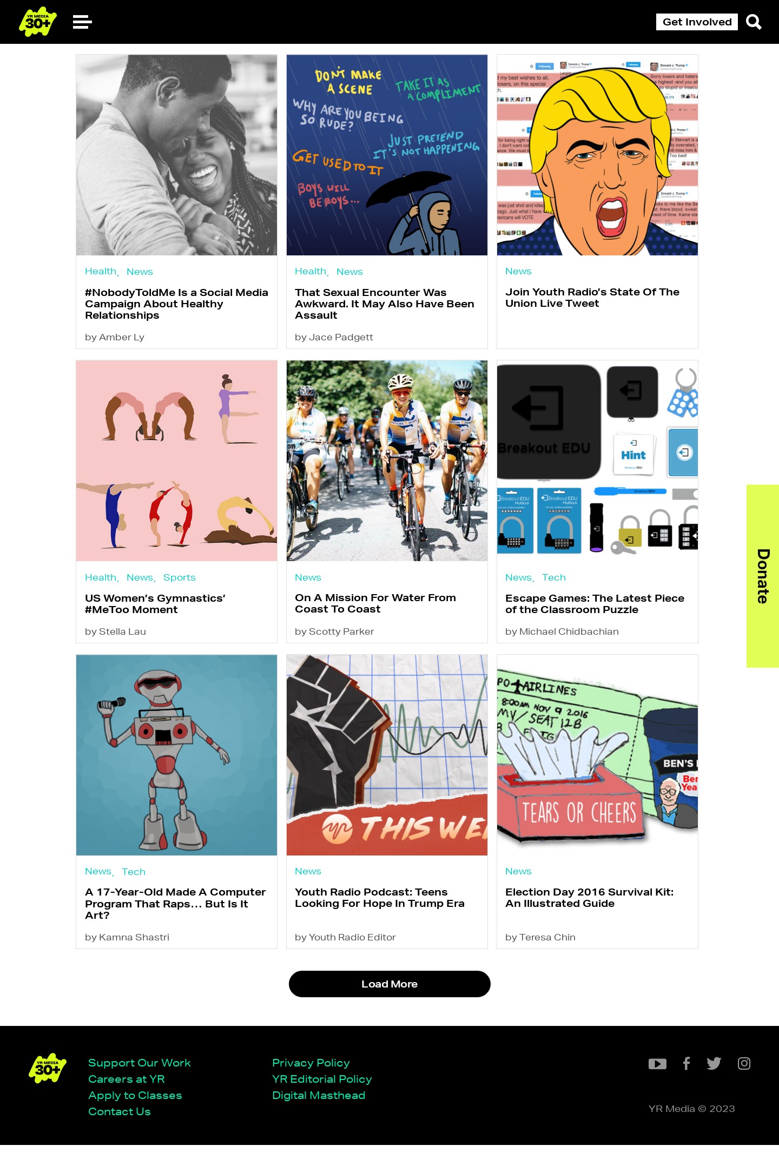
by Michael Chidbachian (567, 639)
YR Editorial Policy (326, 1084)
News (140, 272)
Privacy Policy (315, 1068)
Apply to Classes (139, 1101)
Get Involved (697, 22)
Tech (559, 582)
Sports (179, 582)
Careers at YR (130, 1084)
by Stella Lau (115, 639)
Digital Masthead (322, 1101)
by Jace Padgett (337, 340)
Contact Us (123, 1117)
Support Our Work (143, 1068)
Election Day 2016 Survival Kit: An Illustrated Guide (595, 907)
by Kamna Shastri (127, 949)
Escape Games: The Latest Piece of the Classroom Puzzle (600, 610)
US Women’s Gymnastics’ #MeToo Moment (155, 610)
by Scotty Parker (337, 639)
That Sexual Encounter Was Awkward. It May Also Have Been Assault (387, 305)
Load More (389, 997)
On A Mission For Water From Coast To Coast (378, 609)
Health (100, 271)
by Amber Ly (114, 340)
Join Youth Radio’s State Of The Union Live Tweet (598, 299)
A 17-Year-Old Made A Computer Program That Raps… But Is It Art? (175, 914)
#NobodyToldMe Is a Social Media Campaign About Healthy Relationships (176, 305)
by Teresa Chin (546, 949)
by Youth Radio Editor (348, 949)
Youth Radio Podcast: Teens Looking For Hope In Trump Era (382, 907)
